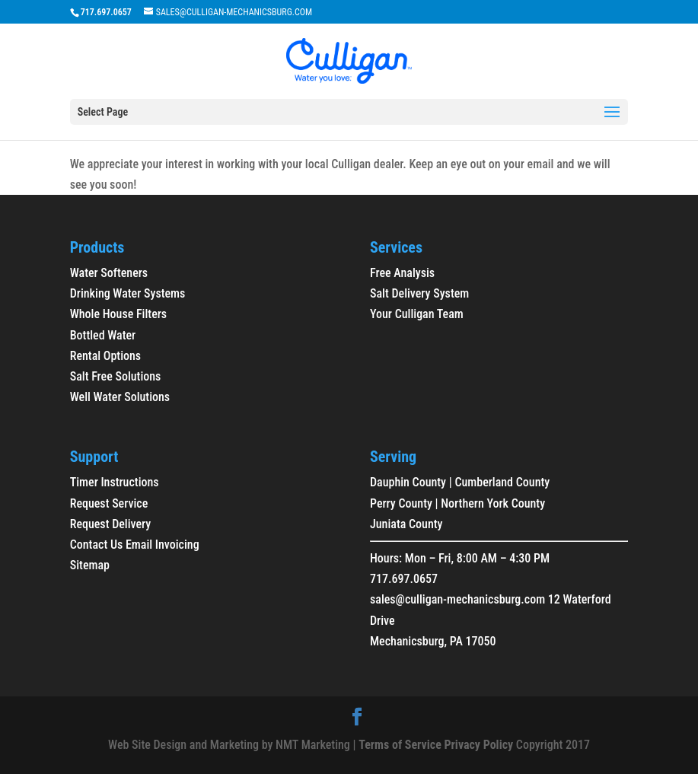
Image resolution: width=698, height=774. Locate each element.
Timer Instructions (114, 482)
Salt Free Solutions (115, 376)
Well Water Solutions (120, 397)
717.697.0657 (404, 579)
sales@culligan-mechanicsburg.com (457, 599)
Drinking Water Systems (128, 293)
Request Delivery (110, 524)
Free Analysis (402, 273)
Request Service (109, 503)
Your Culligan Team (417, 314)
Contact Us (96, 544)
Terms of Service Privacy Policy (436, 744)
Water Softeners (109, 273)
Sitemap (90, 565)
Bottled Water (103, 335)
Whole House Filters (118, 314)
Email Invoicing (162, 544)
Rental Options (105, 356)
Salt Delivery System (419, 293)
